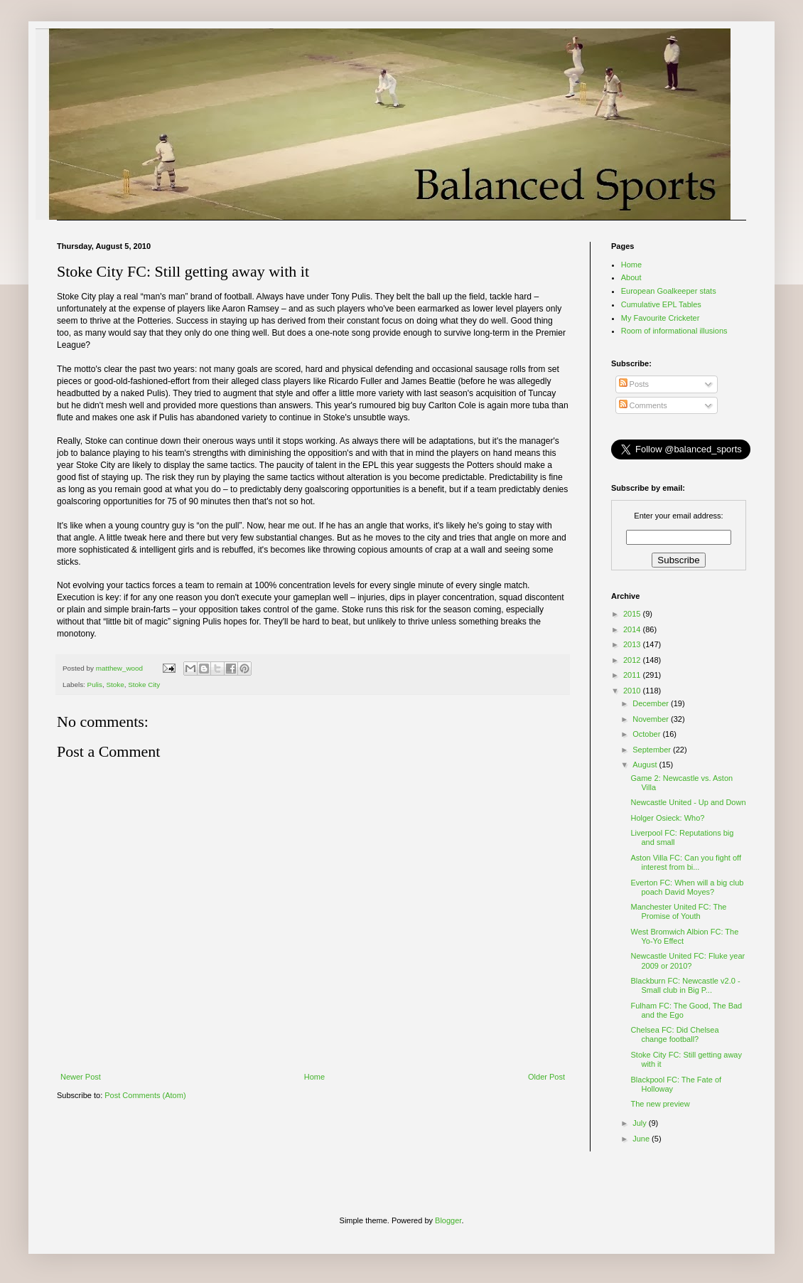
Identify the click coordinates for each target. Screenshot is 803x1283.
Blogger (448, 1220)
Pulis (94, 684)
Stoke (115, 684)
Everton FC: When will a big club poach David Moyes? (686, 887)
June (642, 1138)
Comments (643, 405)
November (651, 719)
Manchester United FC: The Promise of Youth (678, 911)
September (652, 749)
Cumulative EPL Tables (661, 304)
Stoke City (144, 684)
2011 (633, 675)
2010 (633, 690)
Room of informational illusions (674, 330)
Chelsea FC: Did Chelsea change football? (674, 1034)
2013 (633, 644)
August (645, 764)
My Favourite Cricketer (660, 318)
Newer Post (80, 1076)
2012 (633, 660)
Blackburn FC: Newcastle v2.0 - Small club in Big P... (685, 985)
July (640, 1123)
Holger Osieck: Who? (667, 818)
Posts (634, 384)
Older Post (546, 1076)
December (651, 703)
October (647, 734)
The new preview (659, 1104)
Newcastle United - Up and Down (687, 802)
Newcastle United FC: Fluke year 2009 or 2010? (687, 960)
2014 (633, 629)
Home (314, 1076)
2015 (633, 613)
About (631, 277)
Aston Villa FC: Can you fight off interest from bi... (685, 862)
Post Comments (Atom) (144, 1095)
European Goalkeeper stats (668, 291)
